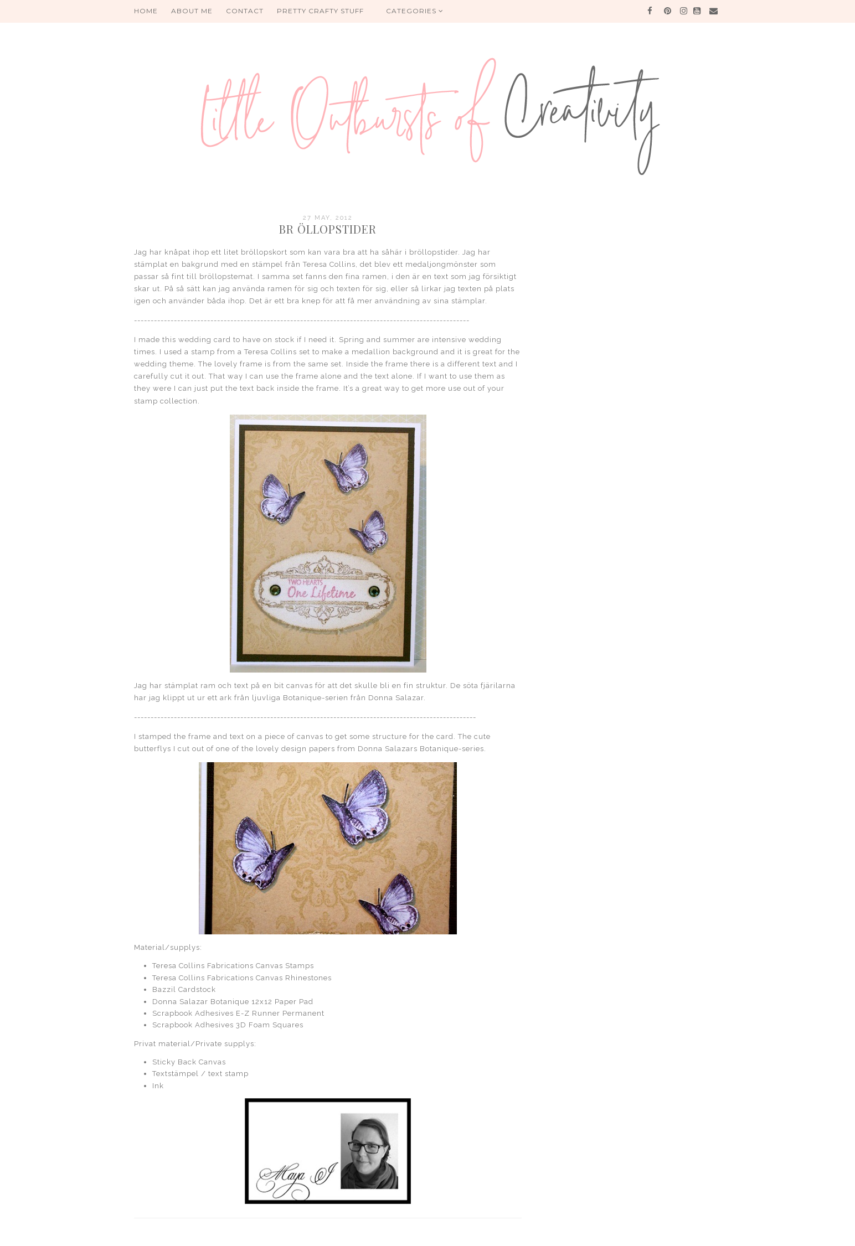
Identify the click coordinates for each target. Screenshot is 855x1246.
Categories (415, 11)
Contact (245, 11)
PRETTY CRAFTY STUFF (320, 11)
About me (192, 11)
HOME (146, 11)
